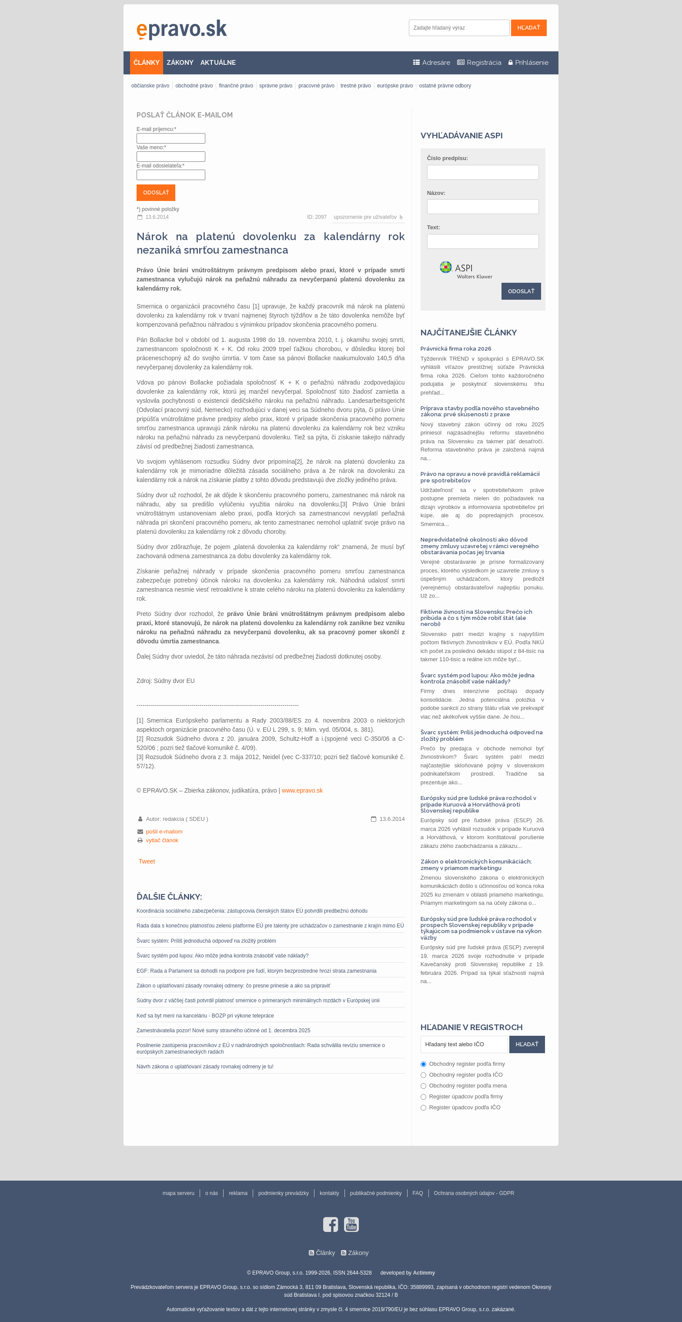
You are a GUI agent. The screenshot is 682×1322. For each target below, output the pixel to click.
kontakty (329, 1193)
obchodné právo (194, 86)
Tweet (147, 861)
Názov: (436, 193)
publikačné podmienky (376, 1193)
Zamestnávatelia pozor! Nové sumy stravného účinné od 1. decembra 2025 (224, 1030)
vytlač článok (162, 840)
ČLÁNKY (147, 63)
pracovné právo (316, 86)
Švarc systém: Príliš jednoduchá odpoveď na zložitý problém (206, 941)
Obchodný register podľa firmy (463, 1064)
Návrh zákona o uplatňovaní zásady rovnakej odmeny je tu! (205, 1067)
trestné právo (356, 86)
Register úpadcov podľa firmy (462, 1096)
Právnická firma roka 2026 (456, 348)
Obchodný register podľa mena (464, 1085)
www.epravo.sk (302, 790)
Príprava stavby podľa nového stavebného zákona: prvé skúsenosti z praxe (480, 411)
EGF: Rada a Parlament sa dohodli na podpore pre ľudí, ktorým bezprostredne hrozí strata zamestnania (257, 971)
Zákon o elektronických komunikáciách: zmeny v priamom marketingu (476, 864)
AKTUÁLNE (218, 63)
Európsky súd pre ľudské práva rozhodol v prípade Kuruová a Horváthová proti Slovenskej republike (478, 804)
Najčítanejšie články (469, 332)
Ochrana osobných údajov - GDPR (474, 1193)
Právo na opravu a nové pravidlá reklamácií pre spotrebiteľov (480, 477)
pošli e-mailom (164, 831)
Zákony (358, 1252)
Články (325, 1252)
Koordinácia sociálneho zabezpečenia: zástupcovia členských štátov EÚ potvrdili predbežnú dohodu (252, 911)
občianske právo (150, 86)
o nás (211, 1193)
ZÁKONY (180, 63)
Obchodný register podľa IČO (462, 1074)
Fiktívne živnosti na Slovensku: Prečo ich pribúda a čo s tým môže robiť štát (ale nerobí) (476, 618)
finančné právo (236, 86)
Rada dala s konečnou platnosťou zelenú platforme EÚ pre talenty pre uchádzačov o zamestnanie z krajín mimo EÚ (270, 926)
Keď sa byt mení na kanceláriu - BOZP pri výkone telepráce (205, 1016)
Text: (433, 227)
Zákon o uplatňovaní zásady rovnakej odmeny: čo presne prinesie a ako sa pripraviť (233, 986)
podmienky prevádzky (283, 1193)
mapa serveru (178, 1193)
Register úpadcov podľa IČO (461, 1107)
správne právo (275, 86)
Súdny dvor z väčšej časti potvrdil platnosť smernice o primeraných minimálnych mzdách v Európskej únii (258, 1000)
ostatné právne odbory (445, 86)
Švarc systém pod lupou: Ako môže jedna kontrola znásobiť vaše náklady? (222, 956)
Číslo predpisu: (447, 158)
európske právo (395, 86)
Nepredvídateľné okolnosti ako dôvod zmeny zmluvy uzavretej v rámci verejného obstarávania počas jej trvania (480, 546)
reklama (238, 1193)
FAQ (418, 1193)
